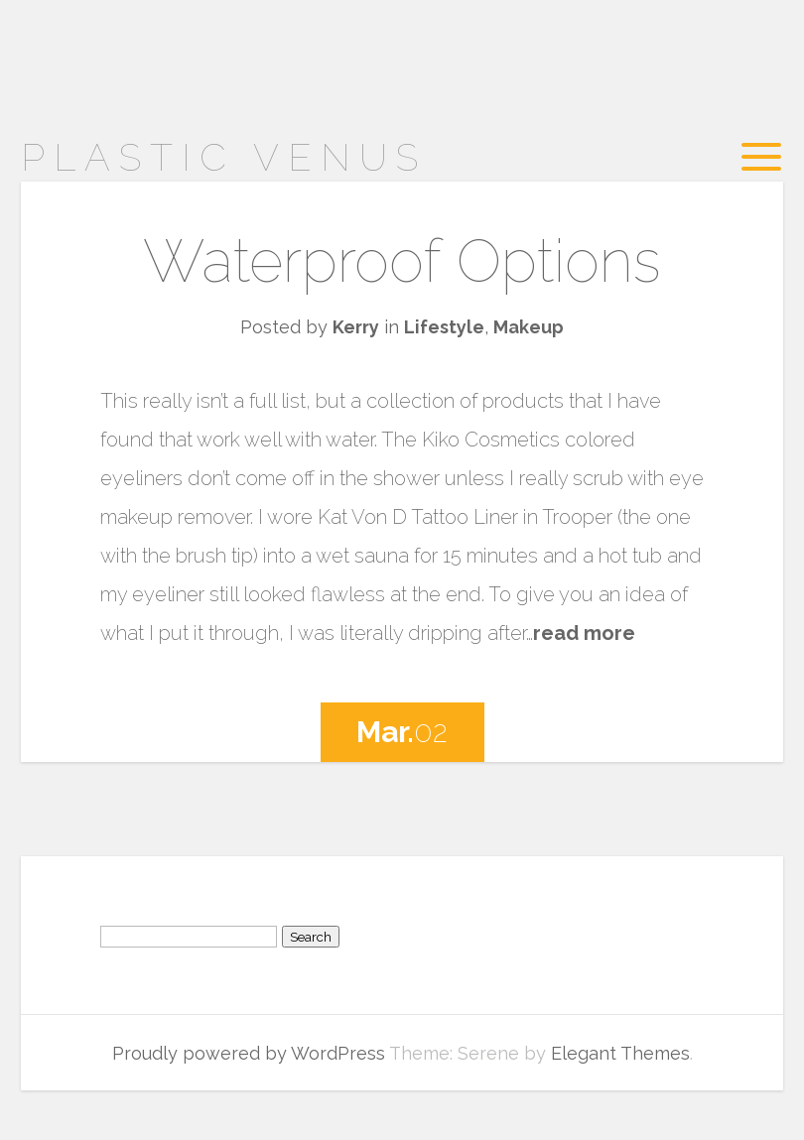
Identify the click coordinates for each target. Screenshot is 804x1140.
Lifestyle (444, 327)
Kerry (356, 327)
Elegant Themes (620, 1053)
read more (584, 633)
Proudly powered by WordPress (248, 1053)
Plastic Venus (224, 157)
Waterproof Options (402, 261)
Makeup (528, 327)
